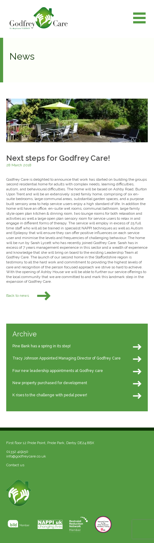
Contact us (15, 465)
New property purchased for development (49, 383)
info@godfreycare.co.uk (26, 456)
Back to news (29, 295)
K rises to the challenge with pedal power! (49, 395)
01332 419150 (17, 451)
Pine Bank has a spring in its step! (41, 346)
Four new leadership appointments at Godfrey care (57, 371)
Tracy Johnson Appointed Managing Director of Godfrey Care (66, 358)
